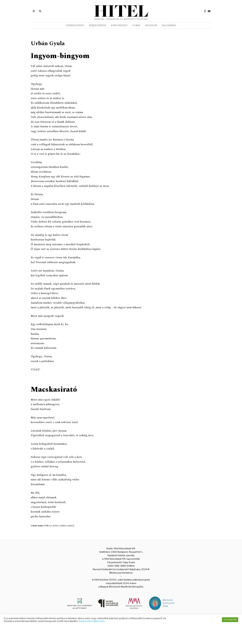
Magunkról (169, 25)
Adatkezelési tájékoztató (91, 621)
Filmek (136, 25)
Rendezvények (97, 25)
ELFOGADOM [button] (230, 619)
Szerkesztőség (75, 25)
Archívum (151, 25)
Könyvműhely (119, 25)
